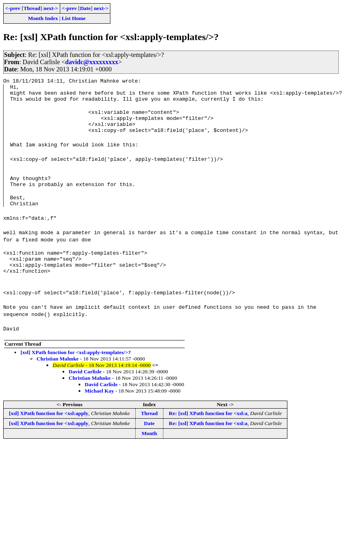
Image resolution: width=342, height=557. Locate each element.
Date (85, 8)
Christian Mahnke (58, 378)
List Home (74, 18)
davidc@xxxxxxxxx (91, 62)
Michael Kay (99, 410)
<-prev (12, 8)
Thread (31, 8)
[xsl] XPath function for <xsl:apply (48, 432)
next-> (50, 8)
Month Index (43, 18)
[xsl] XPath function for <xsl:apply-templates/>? (75, 372)
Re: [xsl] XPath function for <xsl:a (208, 432)
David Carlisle (85, 391)
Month (149, 453)
